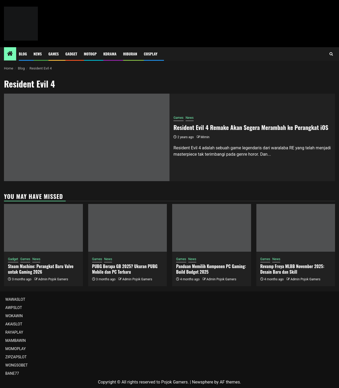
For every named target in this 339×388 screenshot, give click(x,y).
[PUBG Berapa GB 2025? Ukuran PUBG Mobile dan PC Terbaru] (127, 228)
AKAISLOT (13, 324)
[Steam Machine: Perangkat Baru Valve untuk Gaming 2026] (43, 228)
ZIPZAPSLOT (16, 357)
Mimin (205, 137)
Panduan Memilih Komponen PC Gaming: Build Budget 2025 (211, 269)
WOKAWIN (14, 316)
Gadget (71, 53)
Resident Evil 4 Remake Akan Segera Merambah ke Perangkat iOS (250, 127)
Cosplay (150, 53)
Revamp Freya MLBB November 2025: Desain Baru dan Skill (292, 269)
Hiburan (130, 53)
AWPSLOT (13, 308)
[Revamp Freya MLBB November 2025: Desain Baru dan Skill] (295, 228)
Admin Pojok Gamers (53, 279)
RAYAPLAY (14, 332)
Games (53, 53)
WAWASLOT (15, 299)
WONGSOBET (16, 365)
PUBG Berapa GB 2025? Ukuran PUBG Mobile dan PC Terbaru (125, 269)
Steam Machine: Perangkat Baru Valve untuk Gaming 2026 (40, 269)
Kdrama (110, 53)
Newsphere (202, 382)
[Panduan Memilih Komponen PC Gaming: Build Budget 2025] (211, 228)
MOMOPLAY (15, 349)
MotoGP (90, 53)
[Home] (10, 54)
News (38, 53)
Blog (23, 53)
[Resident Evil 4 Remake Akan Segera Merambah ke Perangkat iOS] (87, 137)
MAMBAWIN (15, 340)
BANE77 (12, 373)
